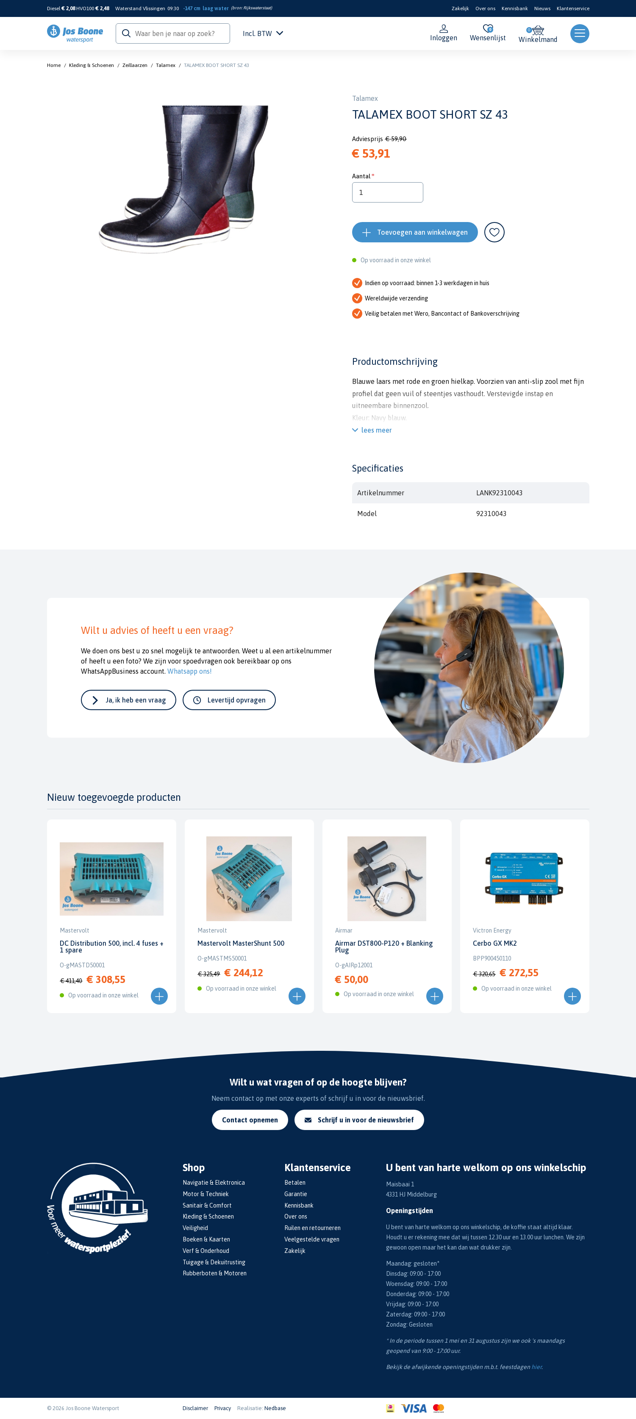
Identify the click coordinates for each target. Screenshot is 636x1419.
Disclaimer (195, 1408)
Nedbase (275, 1408)
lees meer (376, 430)
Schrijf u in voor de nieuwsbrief (359, 1120)
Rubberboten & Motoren (215, 1273)
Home (54, 65)
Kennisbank (515, 8)
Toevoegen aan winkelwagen (422, 232)
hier (536, 1366)
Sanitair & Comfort (207, 1205)
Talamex (165, 65)
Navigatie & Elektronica (214, 1182)
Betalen (295, 1182)
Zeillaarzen (134, 65)
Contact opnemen (250, 1120)
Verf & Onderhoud (206, 1250)
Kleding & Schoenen (91, 65)
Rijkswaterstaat (257, 8)
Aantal (361, 176)
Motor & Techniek (206, 1194)
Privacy (222, 1408)
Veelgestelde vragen (311, 1239)
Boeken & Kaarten (206, 1239)
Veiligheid (195, 1228)
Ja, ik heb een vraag (136, 700)
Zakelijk (460, 8)
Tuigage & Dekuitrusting (214, 1262)
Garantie (295, 1194)
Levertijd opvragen (237, 700)
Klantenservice (573, 8)
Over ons (485, 8)
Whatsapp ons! (189, 671)
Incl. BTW (263, 33)
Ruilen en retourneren (312, 1228)
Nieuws (542, 8)
